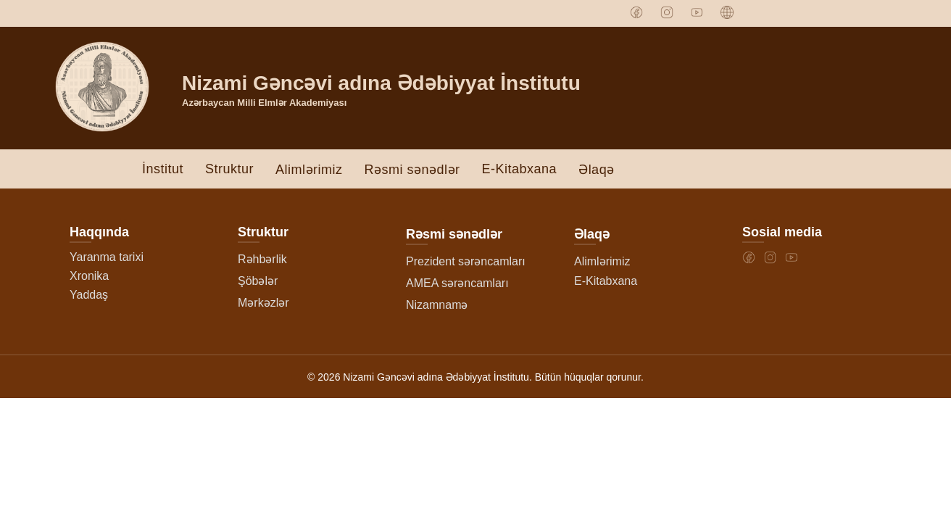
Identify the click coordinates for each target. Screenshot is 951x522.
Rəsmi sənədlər (412, 172)
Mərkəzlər (263, 305)
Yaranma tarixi (107, 259)
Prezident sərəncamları (466, 263)
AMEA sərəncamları (457, 285)
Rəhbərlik (262, 261)
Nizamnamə (437, 307)
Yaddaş (89, 297)
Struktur (229, 170)
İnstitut (162, 170)
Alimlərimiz (308, 172)
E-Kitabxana (519, 170)
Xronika (89, 278)
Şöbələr (258, 283)
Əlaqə (596, 172)
